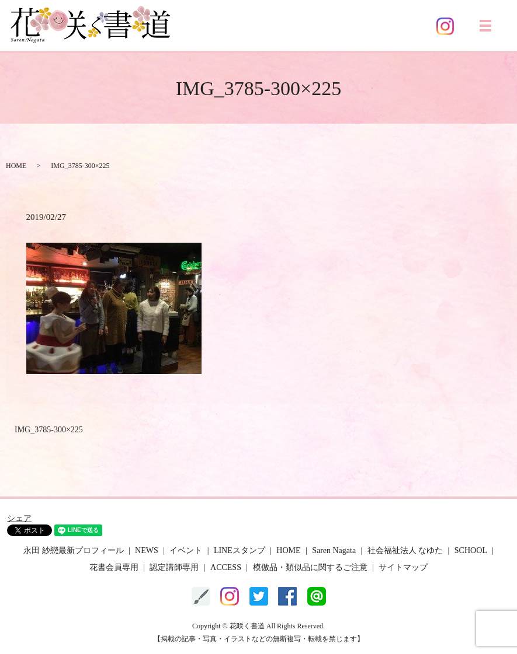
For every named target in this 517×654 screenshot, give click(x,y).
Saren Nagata (334, 550)
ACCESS (225, 567)
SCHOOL (470, 550)
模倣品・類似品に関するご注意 (310, 567)
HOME (16, 166)
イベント (185, 550)
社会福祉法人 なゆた (405, 550)
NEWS (146, 550)
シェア (19, 518)
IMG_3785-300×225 (49, 429)
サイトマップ (403, 567)
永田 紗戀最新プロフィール (73, 550)
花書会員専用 (113, 567)
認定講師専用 (174, 567)
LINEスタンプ (239, 550)
